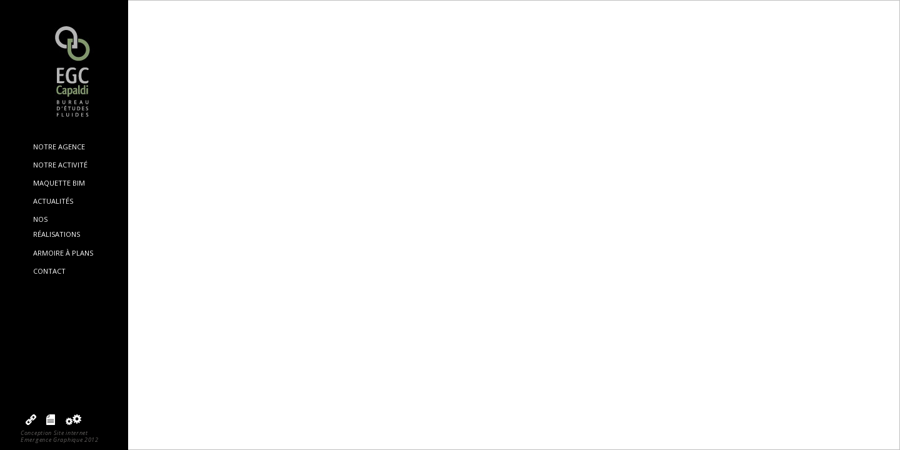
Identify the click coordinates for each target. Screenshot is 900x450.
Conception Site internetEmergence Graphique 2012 (60, 436)
